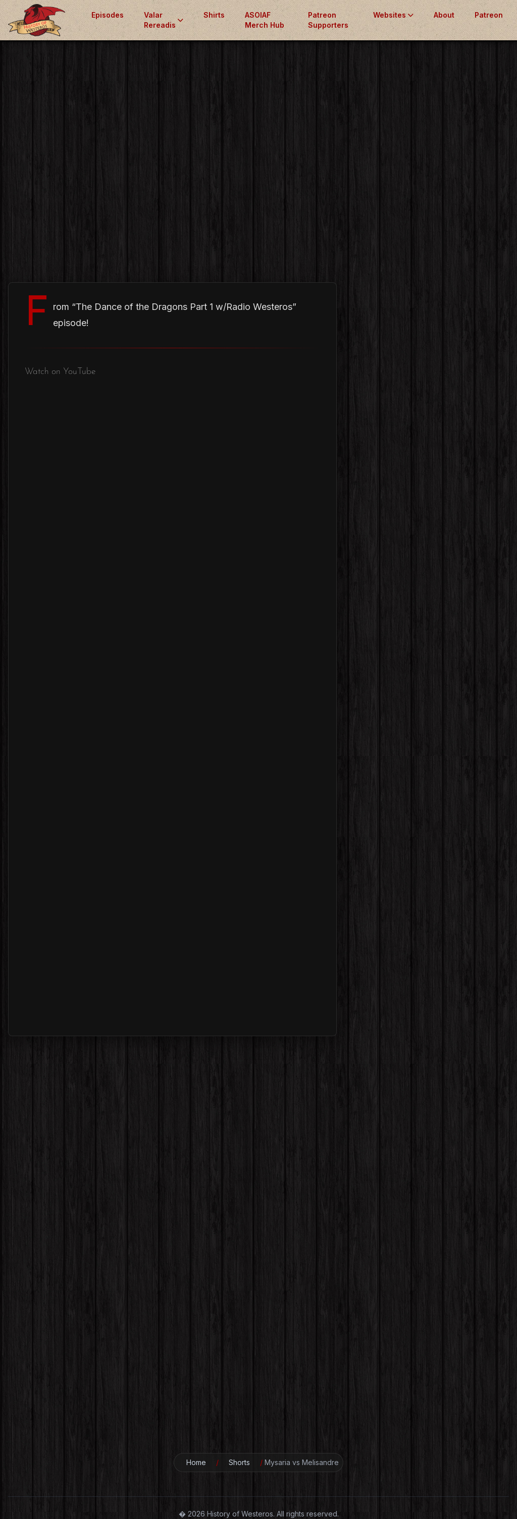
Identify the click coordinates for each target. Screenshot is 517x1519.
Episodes (107, 15)
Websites (393, 15)
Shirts (214, 15)
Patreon (489, 15)
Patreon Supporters (328, 20)
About (444, 15)
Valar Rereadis (163, 20)
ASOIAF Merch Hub (264, 20)
